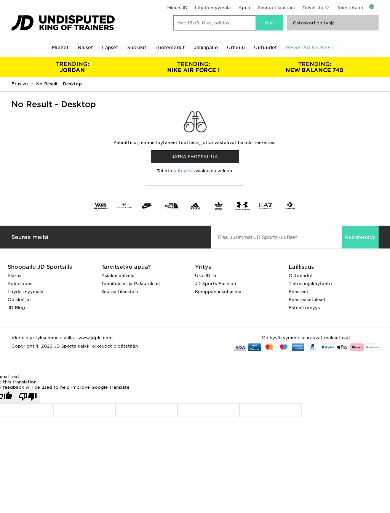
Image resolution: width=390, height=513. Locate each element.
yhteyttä (183, 170)
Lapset (110, 47)
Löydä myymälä (213, 7)
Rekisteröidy (360, 237)
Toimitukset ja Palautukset (130, 283)
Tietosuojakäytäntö (310, 283)
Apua (244, 7)
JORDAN (72, 67)
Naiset (85, 47)
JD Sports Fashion (215, 283)
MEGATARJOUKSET (310, 47)
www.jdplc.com (95, 337)
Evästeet (298, 291)
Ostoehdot (301, 275)
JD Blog (16, 307)
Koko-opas (20, 283)
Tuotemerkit (170, 47)
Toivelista (312, 7)
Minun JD (177, 7)
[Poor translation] (28, 396)
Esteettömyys (304, 307)
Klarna (15, 275)
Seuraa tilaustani (276, 7)
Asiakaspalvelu (117, 275)
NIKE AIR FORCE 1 (193, 67)
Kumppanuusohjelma (218, 291)
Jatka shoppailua (195, 156)
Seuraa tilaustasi (119, 291)
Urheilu (236, 47)
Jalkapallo (206, 47)
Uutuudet (265, 47)
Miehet (60, 47)
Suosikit (136, 47)
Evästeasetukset (307, 299)
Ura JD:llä (205, 275)
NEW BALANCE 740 (315, 67)
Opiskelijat (19, 299)
